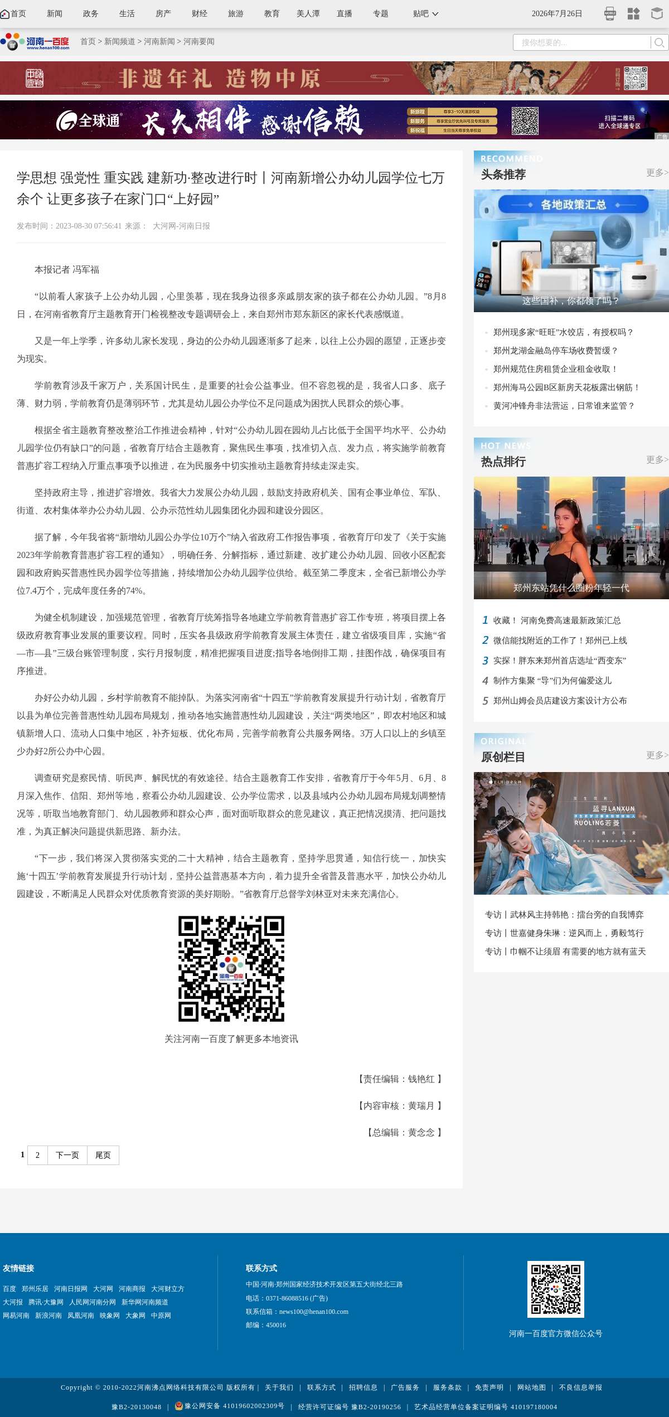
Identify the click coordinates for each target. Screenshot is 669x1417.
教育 (272, 13)
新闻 (54, 13)
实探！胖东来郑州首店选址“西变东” (559, 660)
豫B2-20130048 (137, 1407)
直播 (344, 13)
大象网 (135, 1315)
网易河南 (16, 1315)
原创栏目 (503, 757)
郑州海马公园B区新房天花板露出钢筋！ (567, 387)
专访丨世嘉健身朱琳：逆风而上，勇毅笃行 (564, 933)
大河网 (103, 1289)
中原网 (161, 1315)
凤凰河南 (80, 1315)
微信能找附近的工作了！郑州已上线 (560, 640)
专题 (381, 13)
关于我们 (279, 1387)
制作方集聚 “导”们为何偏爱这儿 (552, 680)
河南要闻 (199, 41)
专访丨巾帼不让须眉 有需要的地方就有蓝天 (565, 951)
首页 (18, 13)
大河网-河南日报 (181, 226)
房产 (163, 13)
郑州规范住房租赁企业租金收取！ (556, 369)
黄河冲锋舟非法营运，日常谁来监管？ (564, 405)
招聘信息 (363, 1387)
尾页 (103, 1155)
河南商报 (132, 1289)
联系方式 (321, 1387)
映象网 (110, 1315)
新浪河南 (48, 1315)
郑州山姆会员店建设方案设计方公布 (560, 700)
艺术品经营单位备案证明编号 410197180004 (486, 1407)
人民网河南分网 (92, 1302)
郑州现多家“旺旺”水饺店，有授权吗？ (563, 332)
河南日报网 (71, 1289)
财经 (199, 13)
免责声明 (489, 1387)
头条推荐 (503, 174)
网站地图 (531, 1387)
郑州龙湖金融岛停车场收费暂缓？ (556, 350)
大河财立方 (168, 1289)
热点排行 (503, 461)
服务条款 (447, 1387)
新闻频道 (119, 41)
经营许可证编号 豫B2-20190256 (349, 1407)
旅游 (236, 13)
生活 (127, 13)
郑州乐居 (35, 1289)
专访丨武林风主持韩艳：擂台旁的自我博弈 (564, 914)
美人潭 (308, 13)
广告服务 (405, 1387)
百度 (9, 1289)
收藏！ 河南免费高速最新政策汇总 (557, 620)
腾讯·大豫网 (46, 1302)
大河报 (13, 1302)
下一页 (67, 1155)
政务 (91, 13)
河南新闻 (159, 41)
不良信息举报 (581, 1387)
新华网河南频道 (145, 1302)
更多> (657, 172)
